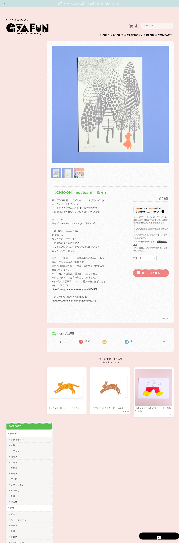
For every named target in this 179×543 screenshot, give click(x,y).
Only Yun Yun (17, 280)
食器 (12, 108)
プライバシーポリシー (21, 486)
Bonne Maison (18, 330)
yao (12, 454)
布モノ (13, 85)
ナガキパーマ (17, 336)
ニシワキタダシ (18, 386)
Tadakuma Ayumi (19, 229)
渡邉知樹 (15, 223)
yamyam (14, 398)
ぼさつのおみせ (18, 274)
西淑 (12, 173)
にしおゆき (16, 319)
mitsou (13, 313)
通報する (165, 309)
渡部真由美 (16, 285)
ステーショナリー (19, 132)
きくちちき (16, 325)
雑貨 (12, 57)
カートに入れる (151, 263)
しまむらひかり (18, 415)
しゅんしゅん (17, 291)
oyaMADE (15, 432)
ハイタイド (16, 341)
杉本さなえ (16, 246)
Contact (165, 28)
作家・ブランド (18, 161)
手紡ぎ (13, 80)
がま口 (13, 91)
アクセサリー (17, 52)
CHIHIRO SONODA (20, 409)
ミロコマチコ (17, 353)
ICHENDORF (17, 443)
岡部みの (15, 420)
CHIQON (15, 212)
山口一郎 (15, 392)
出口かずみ (16, 234)
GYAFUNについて (19, 472)
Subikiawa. (16, 167)
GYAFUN (15, 189)
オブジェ (15, 63)
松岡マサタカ (17, 206)
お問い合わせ (17, 479)
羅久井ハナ (16, 358)
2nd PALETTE (17, 347)
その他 (13, 114)
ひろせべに (16, 178)
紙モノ (13, 69)
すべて (65, 332)
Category (135, 28)
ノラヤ (13, 426)
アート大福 (16, 268)
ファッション (17, 97)
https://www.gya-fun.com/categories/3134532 (77, 280)
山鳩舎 (13, 302)
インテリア (16, 102)
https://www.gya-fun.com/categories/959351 (76, 291)
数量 (135, 249)
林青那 (13, 364)
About (118, 28)
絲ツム (13, 263)
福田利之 (15, 375)
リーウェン (16, 201)
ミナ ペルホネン (18, 184)
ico (12, 437)
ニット (13, 74)
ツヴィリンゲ (17, 308)
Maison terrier (17, 403)
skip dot (14, 195)
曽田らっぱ (16, 240)
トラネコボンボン (19, 296)
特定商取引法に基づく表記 (23, 493)
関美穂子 (15, 218)
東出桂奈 (15, 449)
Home (104, 28)
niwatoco (15, 257)
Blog (150, 28)
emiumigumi (16, 251)
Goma (13, 370)
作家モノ (14, 45)
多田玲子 (15, 381)
